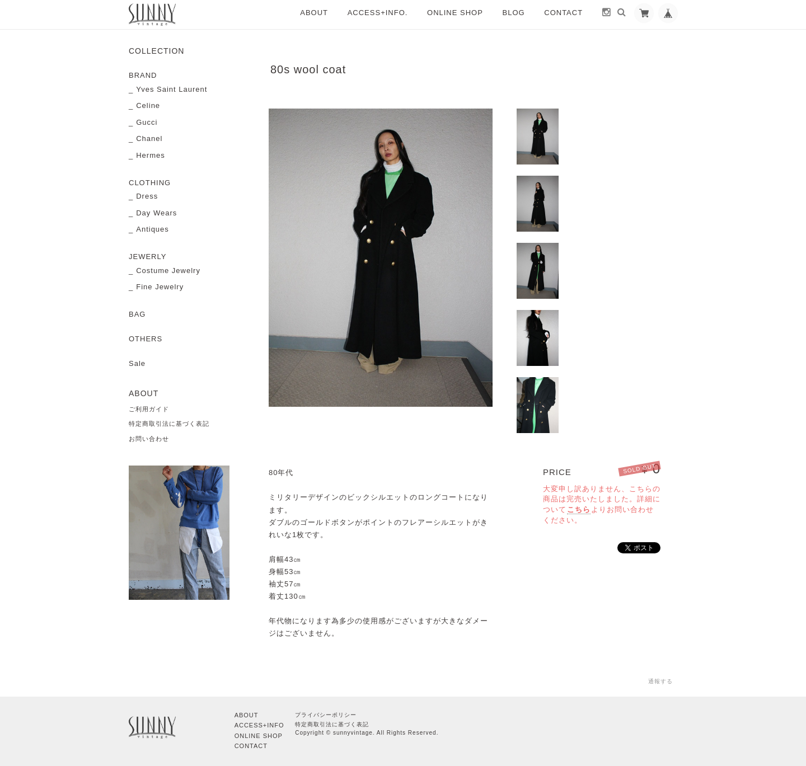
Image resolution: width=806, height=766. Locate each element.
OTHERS (145, 339)
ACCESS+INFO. (378, 12)
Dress (147, 196)
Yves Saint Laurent (171, 89)
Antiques (152, 229)
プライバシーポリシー (326, 715)
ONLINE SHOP (455, 12)
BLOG (514, 12)
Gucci (146, 122)
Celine (148, 105)
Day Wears (156, 213)
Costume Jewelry (168, 270)
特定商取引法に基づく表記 (169, 423)
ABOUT (314, 12)
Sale (137, 363)
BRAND (143, 75)
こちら (579, 509)
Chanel (149, 138)
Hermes (150, 155)
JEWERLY (147, 256)
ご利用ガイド (149, 409)
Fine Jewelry (160, 287)
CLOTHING (150, 182)
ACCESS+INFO (259, 725)
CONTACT (563, 12)
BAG (137, 314)
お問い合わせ (149, 438)
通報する (660, 681)
